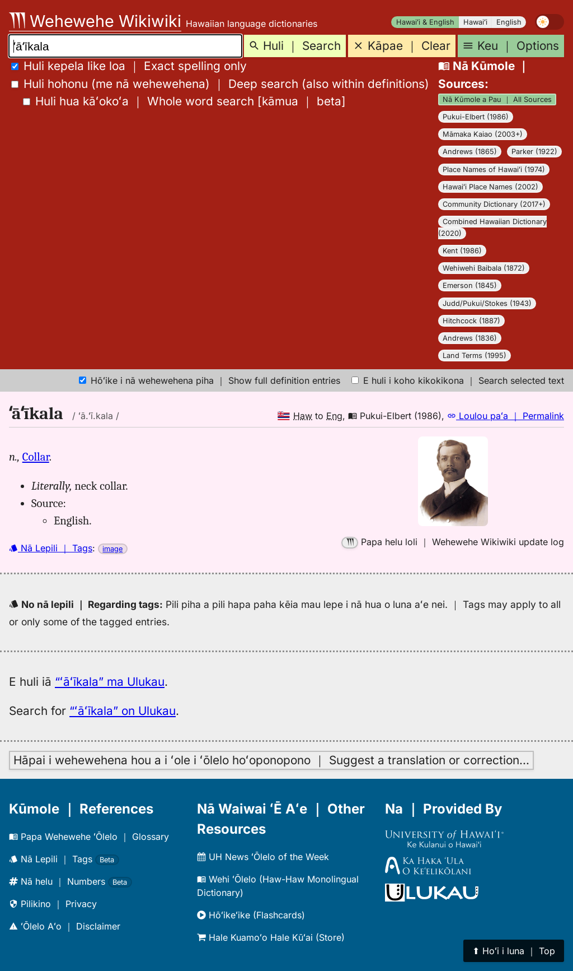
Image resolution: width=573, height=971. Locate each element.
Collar (35, 456)
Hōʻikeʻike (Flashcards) (251, 915)
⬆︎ (513, 950)
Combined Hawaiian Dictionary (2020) (492, 227)
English (509, 22)
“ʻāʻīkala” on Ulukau (122, 711)
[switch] (549, 22)
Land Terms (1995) (474, 355)
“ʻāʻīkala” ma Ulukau (110, 682)
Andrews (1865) (469, 151)
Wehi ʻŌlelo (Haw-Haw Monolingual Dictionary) (278, 886)
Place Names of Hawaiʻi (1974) (493, 169)
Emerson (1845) (469, 285)
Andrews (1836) (469, 338)
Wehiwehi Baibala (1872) (483, 268)
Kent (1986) (462, 250)
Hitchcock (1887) (471, 321)
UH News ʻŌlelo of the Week (263, 856)
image (112, 549)
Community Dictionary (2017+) (494, 204)
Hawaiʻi (475, 22)
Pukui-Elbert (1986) (475, 117)
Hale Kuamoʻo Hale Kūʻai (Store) (271, 937)
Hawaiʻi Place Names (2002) (490, 187)
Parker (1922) (534, 151)
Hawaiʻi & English (425, 22)
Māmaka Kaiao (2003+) (482, 134)
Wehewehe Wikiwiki (95, 21)
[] (184, 101)
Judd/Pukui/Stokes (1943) (487, 303)
